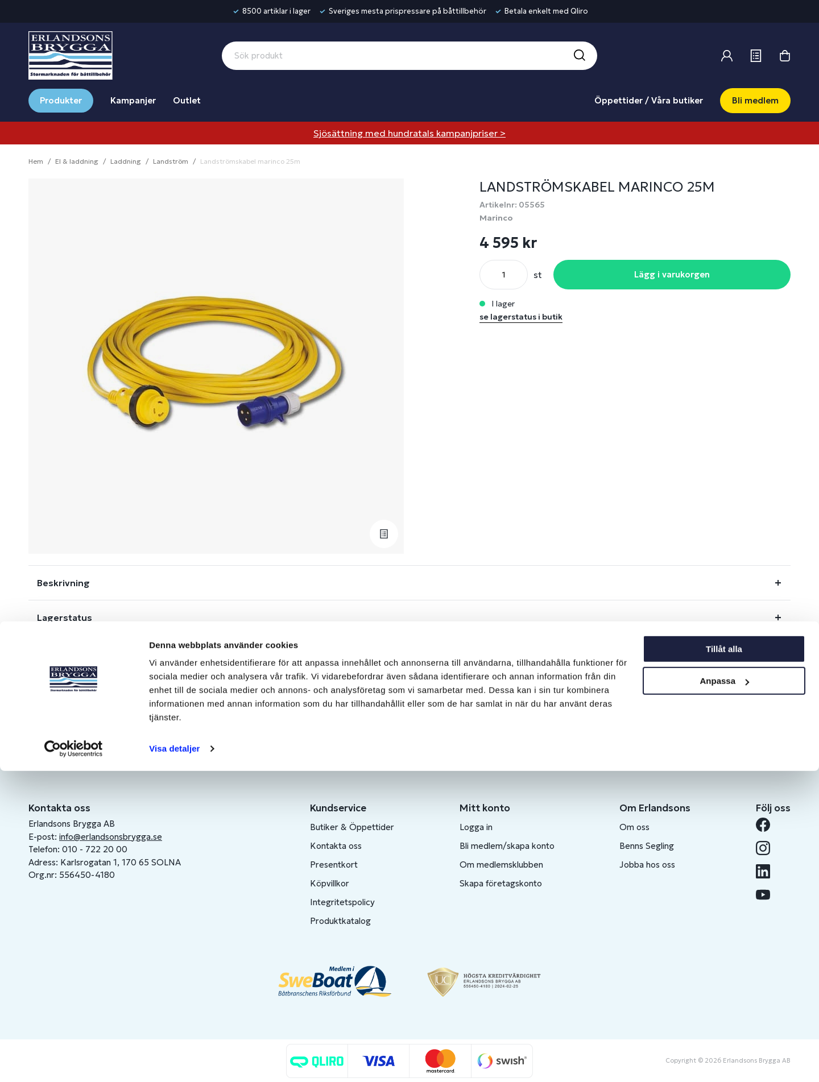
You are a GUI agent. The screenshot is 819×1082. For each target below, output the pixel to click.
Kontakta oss (336, 845)
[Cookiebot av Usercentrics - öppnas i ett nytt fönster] (73, 1059)
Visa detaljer (174, 1059)
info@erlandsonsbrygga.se (110, 836)
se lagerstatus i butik (520, 317)
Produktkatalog (340, 920)
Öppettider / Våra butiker (648, 100)
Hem (35, 161)
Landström (170, 161)
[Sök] (579, 56)
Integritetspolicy (342, 902)
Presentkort (334, 864)
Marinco (496, 218)
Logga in (476, 827)
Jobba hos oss (647, 864)
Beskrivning (63, 582)
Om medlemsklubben (501, 864)
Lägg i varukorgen (672, 274)
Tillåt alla (724, 960)
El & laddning (76, 161)
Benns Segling (646, 845)
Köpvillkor (329, 883)
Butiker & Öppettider (352, 827)
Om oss (634, 827)
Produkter (61, 100)
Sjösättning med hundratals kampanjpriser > (409, 133)
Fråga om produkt (78, 652)
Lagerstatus (64, 617)
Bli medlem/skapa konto (507, 845)
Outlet (187, 100)
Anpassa (724, 992)
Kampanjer (133, 100)
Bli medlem (755, 100)
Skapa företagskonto (501, 883)
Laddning (125, 161)
